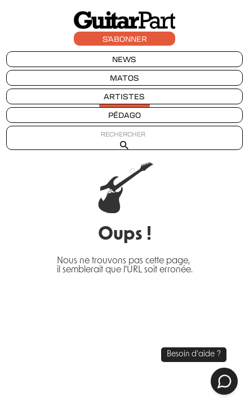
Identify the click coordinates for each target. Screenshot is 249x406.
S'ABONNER (125, 38)
